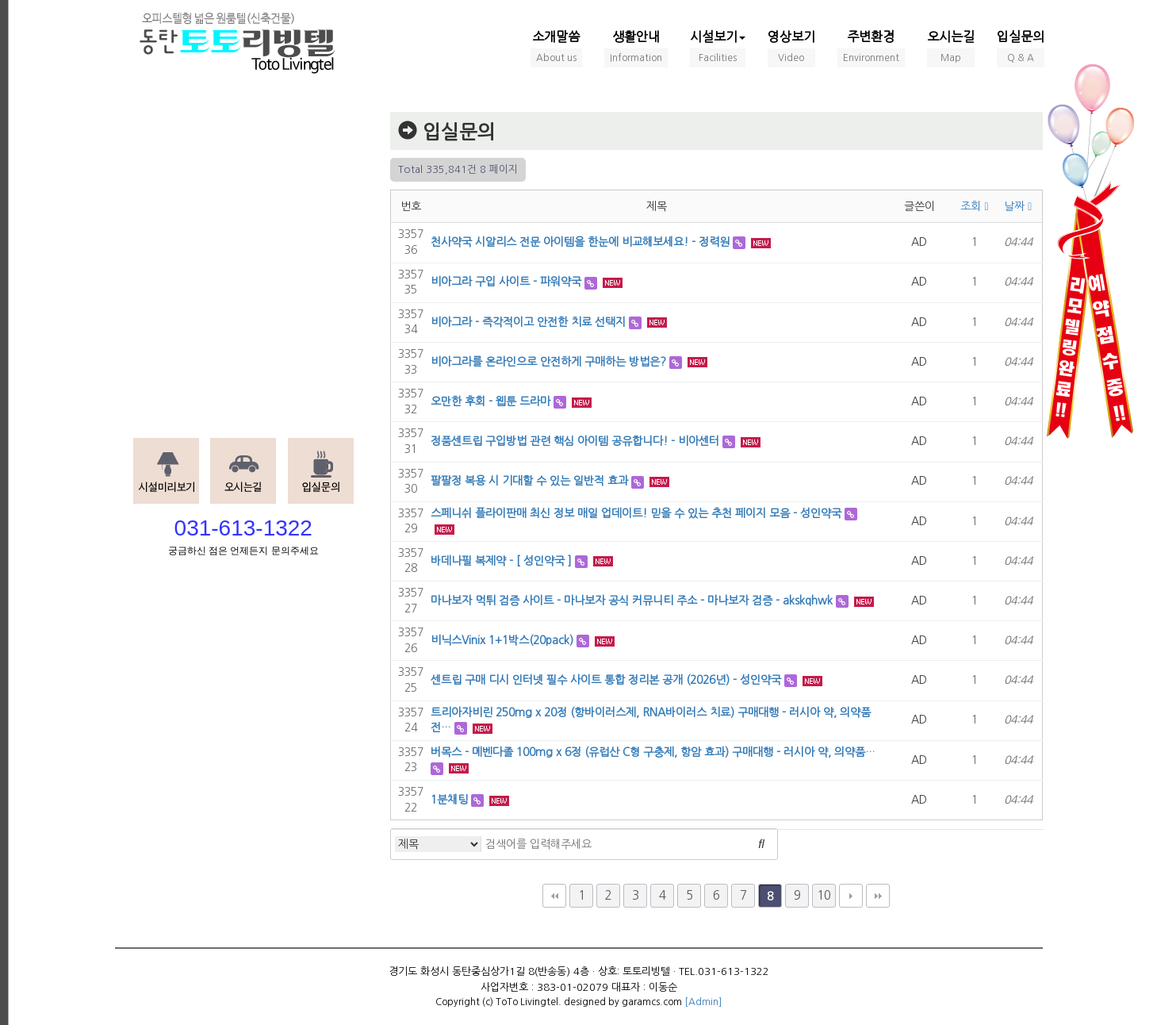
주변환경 (871, 48)
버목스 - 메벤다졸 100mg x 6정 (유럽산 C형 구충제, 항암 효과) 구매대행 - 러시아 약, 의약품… (653, 752)
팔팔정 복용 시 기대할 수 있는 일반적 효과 (529, 480)
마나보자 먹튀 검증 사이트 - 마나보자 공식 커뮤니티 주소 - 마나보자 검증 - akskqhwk (632, 600)
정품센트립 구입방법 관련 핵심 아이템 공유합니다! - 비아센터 (575, 441)
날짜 (1018, 206)
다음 (851, 896)
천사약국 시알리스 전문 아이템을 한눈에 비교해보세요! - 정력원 (580, 242)
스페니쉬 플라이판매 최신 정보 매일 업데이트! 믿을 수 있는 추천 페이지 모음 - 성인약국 (636, 513)
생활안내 (636, 48)
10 (824, 895)
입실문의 (1020, 48)
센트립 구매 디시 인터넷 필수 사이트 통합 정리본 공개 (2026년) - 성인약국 (606, 679)
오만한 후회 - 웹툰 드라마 (490, 401)
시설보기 (717, 48)
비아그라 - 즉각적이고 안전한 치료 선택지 (528, 322)
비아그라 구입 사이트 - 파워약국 (506, 281)
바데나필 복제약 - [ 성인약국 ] (501, 560)
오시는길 (951, 48)
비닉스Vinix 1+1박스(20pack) (502, 640)
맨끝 (878, 896)
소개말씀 (556, 48)
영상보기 (791, 48)
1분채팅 (449, 799)
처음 (554, 896)
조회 (974, 206)
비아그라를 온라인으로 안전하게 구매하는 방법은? (548, 361)
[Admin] (703, 1002)
